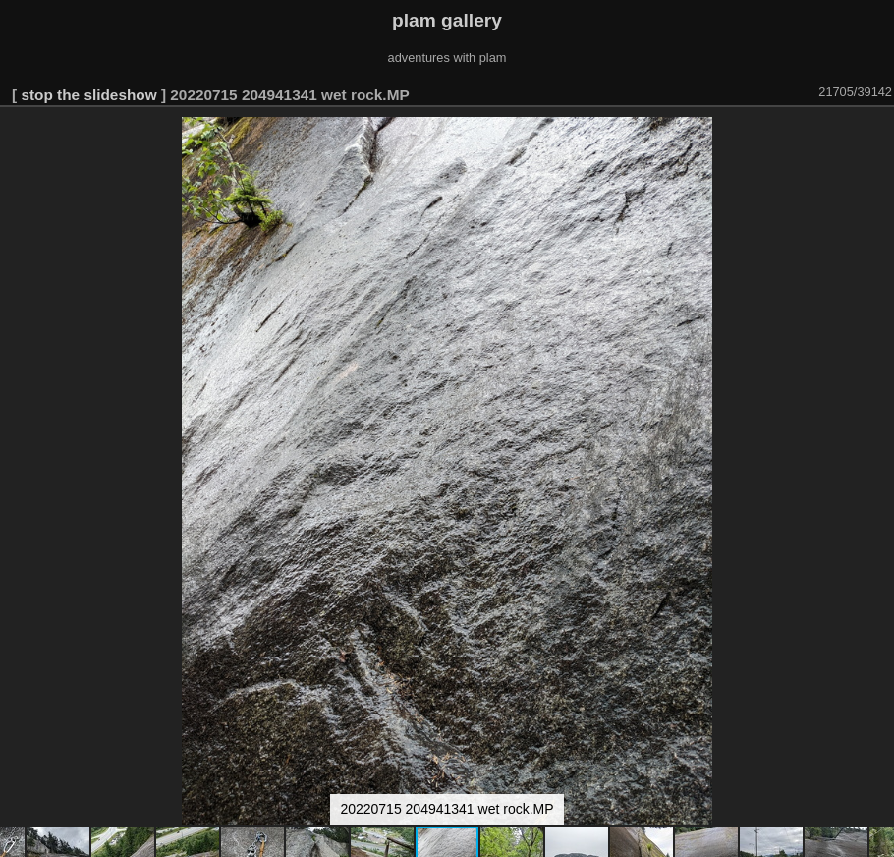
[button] (876, 134)
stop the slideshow (88, 94)
